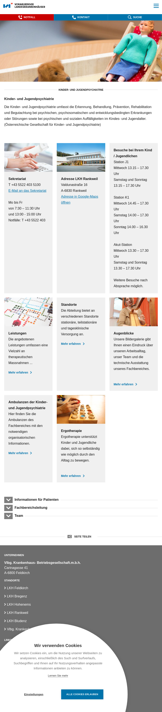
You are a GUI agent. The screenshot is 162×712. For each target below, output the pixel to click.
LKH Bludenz (17, 621)
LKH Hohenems (19, 604)
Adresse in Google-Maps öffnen (79, 199)
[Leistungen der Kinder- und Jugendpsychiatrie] (28, 344)
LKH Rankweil (17, 613)
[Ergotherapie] (81, 438)
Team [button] (19, 515)
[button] (27, 17)
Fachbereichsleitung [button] (31, 507)
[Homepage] (24, 5)
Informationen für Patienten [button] (36, 499)
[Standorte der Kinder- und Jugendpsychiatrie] (81, 344)
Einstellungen (33, 694)
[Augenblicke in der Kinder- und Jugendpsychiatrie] (133, 344)
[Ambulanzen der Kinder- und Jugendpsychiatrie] (28, 438)
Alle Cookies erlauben (82, 694)
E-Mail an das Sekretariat (27, 190)
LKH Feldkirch (17, 588)
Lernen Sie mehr (58, 675)
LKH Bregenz (17, 596)
